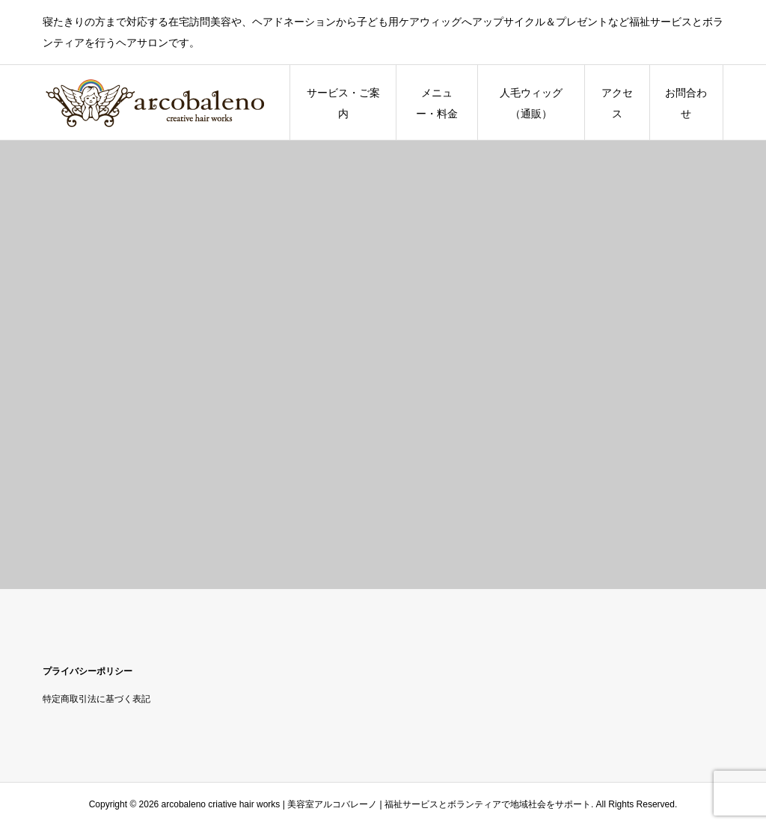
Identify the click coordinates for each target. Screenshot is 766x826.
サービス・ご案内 (343, 103)
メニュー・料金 (437, 103)
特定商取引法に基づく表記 (96, 699)
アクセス (617, 103)
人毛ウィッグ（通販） (531, 103)
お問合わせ (686, 103)
